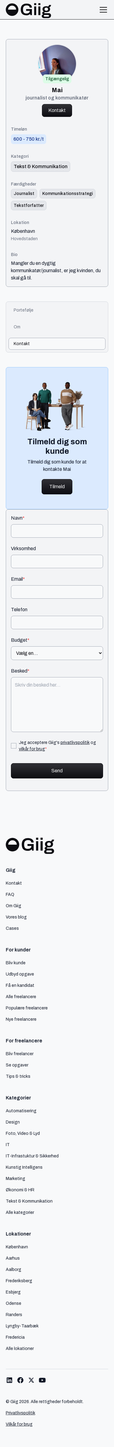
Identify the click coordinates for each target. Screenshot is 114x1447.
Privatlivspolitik (20, 1413)
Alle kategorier (20, 1212)
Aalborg (13, 1269)
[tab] (57, 310)
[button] (102, 9)
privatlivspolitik (75, 742)
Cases (12, 928)
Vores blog (16, 917)
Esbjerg (13, 1292)
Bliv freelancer (19, 1053)
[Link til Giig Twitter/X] (31, 1380)
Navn (18, 518)
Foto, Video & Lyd (23, 1133)
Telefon (19, 609)
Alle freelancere (21, 996)
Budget (20, 640)
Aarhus (13, 1258)
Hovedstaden (24, 238)
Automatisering (21, 1110)
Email (18, 579)
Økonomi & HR (20, 1189)
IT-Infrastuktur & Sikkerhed (32, 1156)
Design (13, 1122)
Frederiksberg (19, 1280)
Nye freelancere (21, 1019)
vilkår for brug (32, 748)
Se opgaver (17, 1065)
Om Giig (13, 905)
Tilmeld (57, 486)
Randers (14, 1314)
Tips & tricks (18, 1076)
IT (8, 1144)
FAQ (10, 894)
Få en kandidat (20, 985)
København (23, 231)
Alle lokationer (20, 1348)
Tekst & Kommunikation (29, 1201)
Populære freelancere (27, 1008)
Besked (20, 671)
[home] (28, 10)
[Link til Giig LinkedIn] (9, 1380)
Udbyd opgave (20, 974)
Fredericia (15, 1337)
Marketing (15, 1178)
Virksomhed (23, 548)
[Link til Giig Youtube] (42, 1380)
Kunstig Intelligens (24, 1167)
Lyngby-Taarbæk (22, 1326)
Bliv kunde (16, 962)
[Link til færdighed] (24, 193)
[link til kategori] (40, 166)
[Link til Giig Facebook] (20, 1380)
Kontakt (57, 110)
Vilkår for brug (19, 1424)
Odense (13, 1303)
